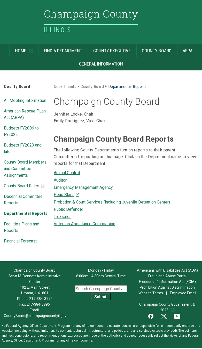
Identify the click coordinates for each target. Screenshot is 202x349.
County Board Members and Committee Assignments (25, 168)
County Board (154, 48)
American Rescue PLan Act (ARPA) (25, 114)
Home (18, 48)
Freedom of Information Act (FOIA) (167, 282)
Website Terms (151, 293)
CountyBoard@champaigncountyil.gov (35, 316)
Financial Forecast (20, 241)
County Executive (109, 48)
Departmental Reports (26, 213)
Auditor (60, 180)
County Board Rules (24, 186)
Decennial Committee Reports (23, 199)
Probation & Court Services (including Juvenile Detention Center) (112, 202)
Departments (65, 86)
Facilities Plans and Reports (21, 227)
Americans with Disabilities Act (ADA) (167, 270)
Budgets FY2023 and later (23, 148)
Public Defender (68, 209)
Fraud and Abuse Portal (167, 276)
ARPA (185, 48)
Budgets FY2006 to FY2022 (21, 131)
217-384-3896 (38, 304)
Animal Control (67, 172)
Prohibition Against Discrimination (167, 287)
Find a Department (60, 48)
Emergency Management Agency (83, 187)
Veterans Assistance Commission (84, 223)
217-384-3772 (40, 299)
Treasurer (62, 216)
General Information (63, 62)
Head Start (64, 194)
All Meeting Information (25, 100)
